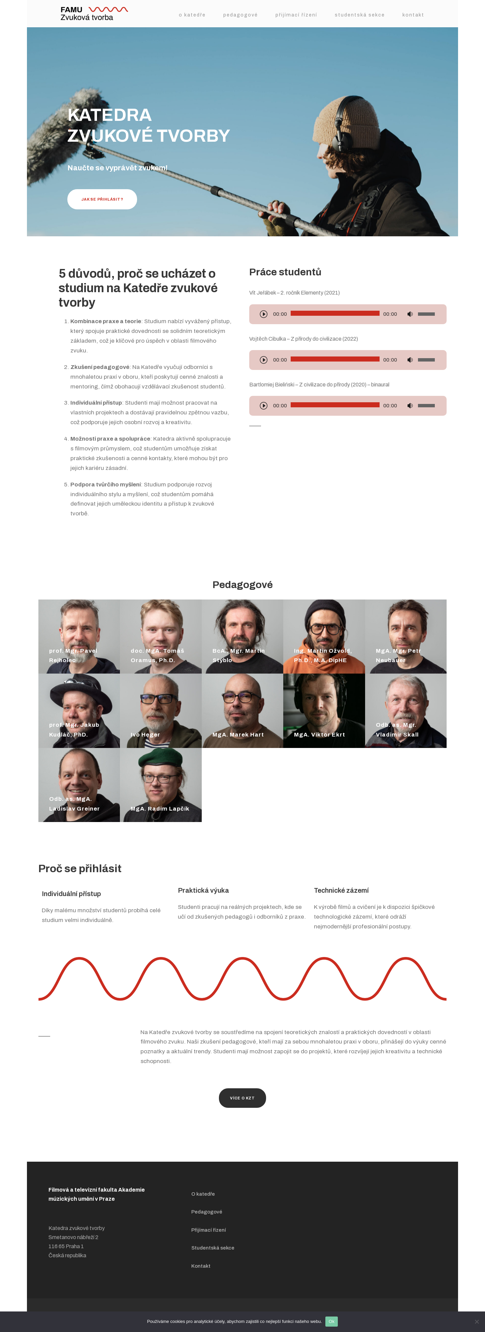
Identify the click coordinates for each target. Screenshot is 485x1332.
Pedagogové (240, 15)
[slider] (335, 313)
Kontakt (413, 15)
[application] (348, 315)
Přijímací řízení (296, 15)
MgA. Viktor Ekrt (319, 734)
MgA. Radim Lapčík (160, 809)
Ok (331, 1321)
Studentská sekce (360, 15)
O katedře (192, 15)
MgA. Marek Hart (238, 734)
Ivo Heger (145, 734)
